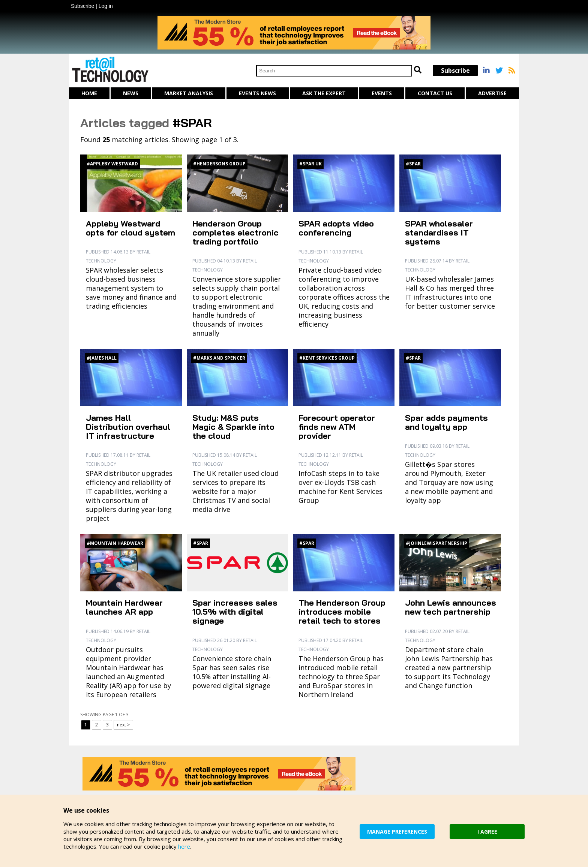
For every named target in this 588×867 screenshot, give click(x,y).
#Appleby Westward (112, 163)
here (184, 846)
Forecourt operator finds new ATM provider (336, 426)
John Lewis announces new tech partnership (450, 607)
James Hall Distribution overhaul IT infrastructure (128, 426)
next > (123, 725)
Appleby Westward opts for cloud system (130, 228)
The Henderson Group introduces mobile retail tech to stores (342, 611)
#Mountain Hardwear (115, 543)
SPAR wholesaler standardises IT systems (439, 232)
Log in (106, 6)
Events (382, 93)
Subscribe (82, 6)
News (130, 93)
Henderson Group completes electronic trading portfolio (235, 232)
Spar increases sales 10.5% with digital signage (235, 611)
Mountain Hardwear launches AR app (124, 607)
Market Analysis (188, 93)
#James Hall (102, 358)
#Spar (413, 163)
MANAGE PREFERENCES (397, 831)
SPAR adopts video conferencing (336, 228)
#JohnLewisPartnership (436, 543)
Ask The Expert (324, 93)
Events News (257, 93)
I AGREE (487, 831)
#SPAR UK (310, 163)
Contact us (435, 93)
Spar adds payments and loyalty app (446, 422)
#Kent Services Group (327, 358)
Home (89, 93)
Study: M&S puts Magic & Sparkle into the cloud (233, 426)
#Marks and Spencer (219, 358)
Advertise (492, 93)
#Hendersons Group (219, 163)
